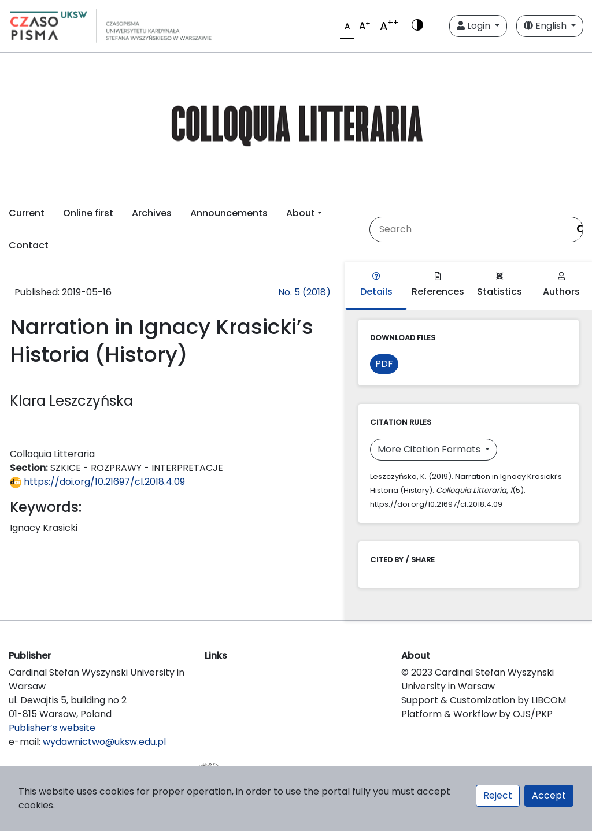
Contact (29, 245)
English (546, 25)
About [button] (300, 213)
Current (27, 213)
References (438, 285)
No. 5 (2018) (304, 292)
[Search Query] (469, 229)
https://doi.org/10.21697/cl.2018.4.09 (97, 481)
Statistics (499, 285)
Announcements (229, 213)
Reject (497, 795)
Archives (152, 213)
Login (475, 25)
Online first (88, 213)
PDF (384, 363)
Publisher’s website (52, 727)
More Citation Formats (430, 449)
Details (376, 285)
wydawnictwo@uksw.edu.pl (104, 741)
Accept (549, 795)
